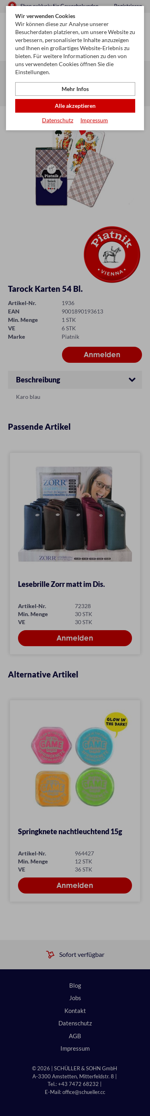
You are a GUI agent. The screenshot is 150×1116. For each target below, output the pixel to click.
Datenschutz (57, 120)
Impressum (94, 120)
